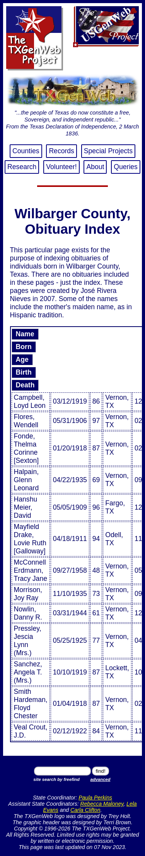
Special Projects (108, 151)
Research (21, 167)
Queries (126, 167)
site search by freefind (56, 779)
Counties (25, 151)
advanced (100, 779)
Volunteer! (61, 167)
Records (61, 151)
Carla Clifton (85, 810)
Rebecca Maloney (102, 804)
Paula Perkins (95, 797)
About (95, 167)
